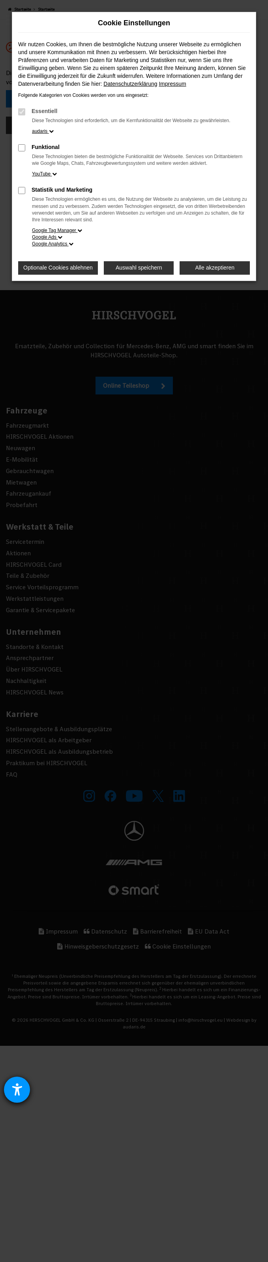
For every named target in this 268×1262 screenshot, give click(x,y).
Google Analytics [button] (52, 244)
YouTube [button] (44, 174)
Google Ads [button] (47, 237)
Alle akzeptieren (214, 267)
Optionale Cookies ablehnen (58, 267)
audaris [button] (43, 131)
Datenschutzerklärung (130, 84)
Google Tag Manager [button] (57, 230)
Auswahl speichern (139, 267)
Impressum (172, 84)
